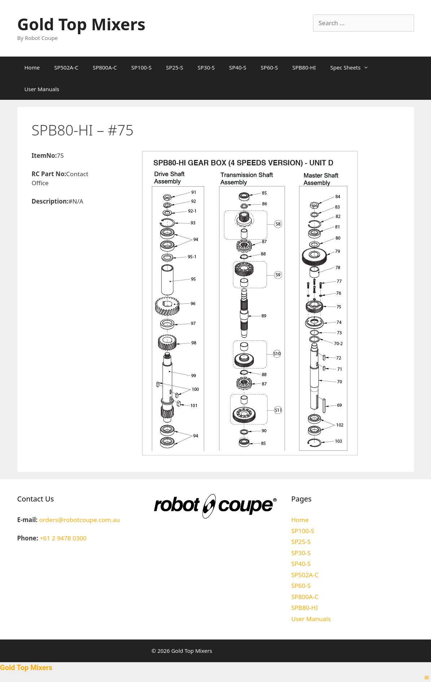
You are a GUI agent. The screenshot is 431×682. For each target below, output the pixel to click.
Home (32, 67)
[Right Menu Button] (426, 677)
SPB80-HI (304, 67)
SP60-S (269, 67)
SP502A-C (66, 67)
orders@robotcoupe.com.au (79, 520)
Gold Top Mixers (81, 24)
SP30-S (206, 67)
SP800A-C (105, 67)
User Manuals (42, 89)
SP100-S (141, 67)
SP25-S (174, 67)
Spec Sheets (353, 67)
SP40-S (237, 67)
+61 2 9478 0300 (63, 538)
